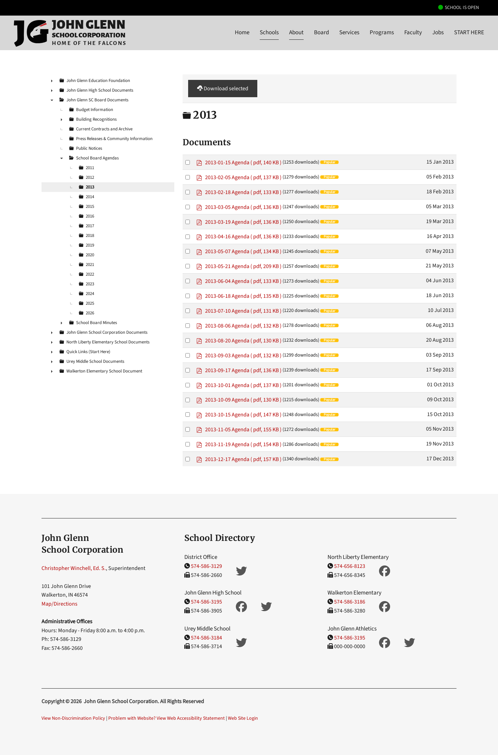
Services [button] (349, 32)
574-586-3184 (206, 638)
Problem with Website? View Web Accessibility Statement (166, 718)
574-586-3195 (206, 602)
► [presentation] (52, 80)
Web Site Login (243, 718)
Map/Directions (59, 604)
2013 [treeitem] (90, 187)
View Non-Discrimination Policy (73, 718)
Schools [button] (269, 32)
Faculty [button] (413, 32)
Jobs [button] (438, 32)
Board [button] (321, 32)
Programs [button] (382, 32)
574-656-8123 (349, 566)
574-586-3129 (206, 566)
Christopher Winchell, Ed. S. (74, 568)
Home (242, 32)
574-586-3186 (349, 602)
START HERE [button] (469, 32)
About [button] (296, 32)
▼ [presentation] (52, 100)
